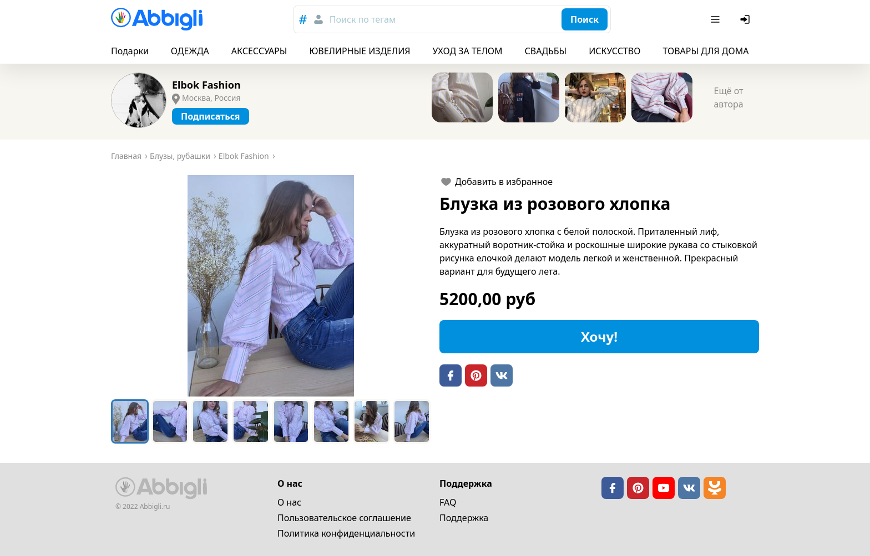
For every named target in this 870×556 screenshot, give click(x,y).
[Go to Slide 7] (372, 421)
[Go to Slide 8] (412, 421)
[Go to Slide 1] (130, 421)
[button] (271, 286)
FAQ (447, 502)
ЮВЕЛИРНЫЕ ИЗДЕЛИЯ (359, 51)
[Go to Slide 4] (251, 421)
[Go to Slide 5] (291, 421)
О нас (289, 502)
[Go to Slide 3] (210, 421)
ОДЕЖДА (190, 51)
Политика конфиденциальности (346, 533)
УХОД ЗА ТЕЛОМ (468, 51)
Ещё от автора (728, 97)
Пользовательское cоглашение (344, 518)
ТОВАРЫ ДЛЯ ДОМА (705, 51)
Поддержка (463, 518)
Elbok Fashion (206, 84)
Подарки (130, 51)
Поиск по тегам (363, 19)
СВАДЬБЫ (546, 51)
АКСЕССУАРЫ (259, 51)
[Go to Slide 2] (170, 421)
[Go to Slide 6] (331, 421)
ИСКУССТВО (614, 51)
